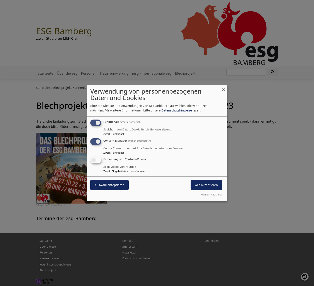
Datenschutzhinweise (176, 110)
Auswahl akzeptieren (109, 185)
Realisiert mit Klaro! (211, 194)
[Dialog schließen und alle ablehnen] (223, 87)
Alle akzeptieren (206, 185)
